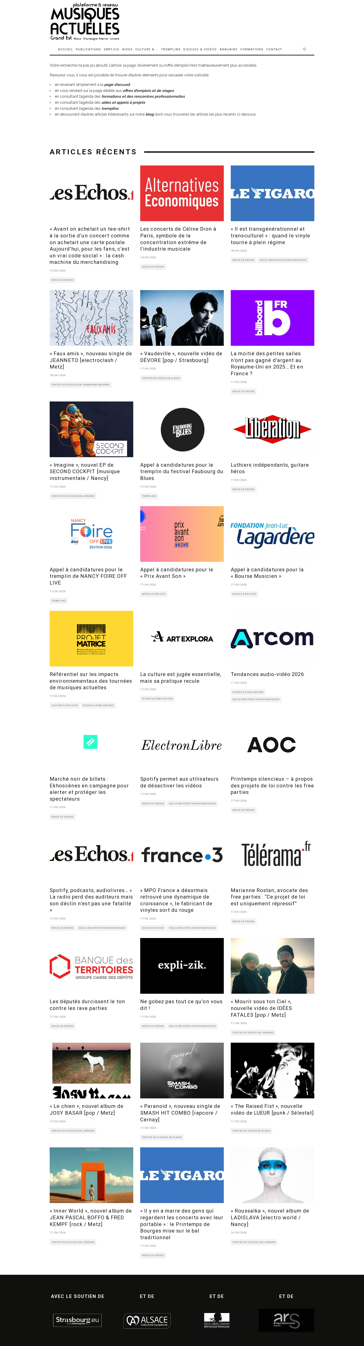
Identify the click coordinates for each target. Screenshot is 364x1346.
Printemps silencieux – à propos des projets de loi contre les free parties (272, 785)
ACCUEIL (65, 49)
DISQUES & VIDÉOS (200, 49)
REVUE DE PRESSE (63, 280)
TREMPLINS (171, 49)
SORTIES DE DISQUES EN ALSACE (162, 1137)
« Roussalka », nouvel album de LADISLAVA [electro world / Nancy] (270, 1217)
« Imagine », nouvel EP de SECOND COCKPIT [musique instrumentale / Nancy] (85, 471)
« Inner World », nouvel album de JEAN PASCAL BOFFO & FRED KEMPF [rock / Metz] (91, 1217)
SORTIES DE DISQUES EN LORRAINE (73, 496)
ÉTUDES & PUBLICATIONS (98, 705)
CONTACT (274, 49)
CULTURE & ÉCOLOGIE (65, 705)
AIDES (127, 49)
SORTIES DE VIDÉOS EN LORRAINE (253, 1033)
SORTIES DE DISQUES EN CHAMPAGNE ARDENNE (81, 385)
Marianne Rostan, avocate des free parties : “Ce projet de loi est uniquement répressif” (269, 896)
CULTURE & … (146, 49)
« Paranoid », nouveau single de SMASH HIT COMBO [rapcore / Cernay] (180, 1112)
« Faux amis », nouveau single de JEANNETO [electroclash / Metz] (91, 360)
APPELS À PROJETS (154, 594)
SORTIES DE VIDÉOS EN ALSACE (161, 378)
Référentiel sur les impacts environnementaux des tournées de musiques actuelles (91, 680)
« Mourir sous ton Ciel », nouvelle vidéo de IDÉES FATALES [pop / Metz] (261, 1008)
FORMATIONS (251, 49)
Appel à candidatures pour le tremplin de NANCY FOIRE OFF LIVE (88, 576)
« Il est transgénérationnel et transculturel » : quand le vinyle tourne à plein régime (270, 235)
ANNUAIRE (229, 49)
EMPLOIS (111, 49)
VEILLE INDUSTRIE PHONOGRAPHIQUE (283, 260)
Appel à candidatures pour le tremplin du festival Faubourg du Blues (181, 471)
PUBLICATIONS (88, 49)
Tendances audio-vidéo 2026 (267, 674)
